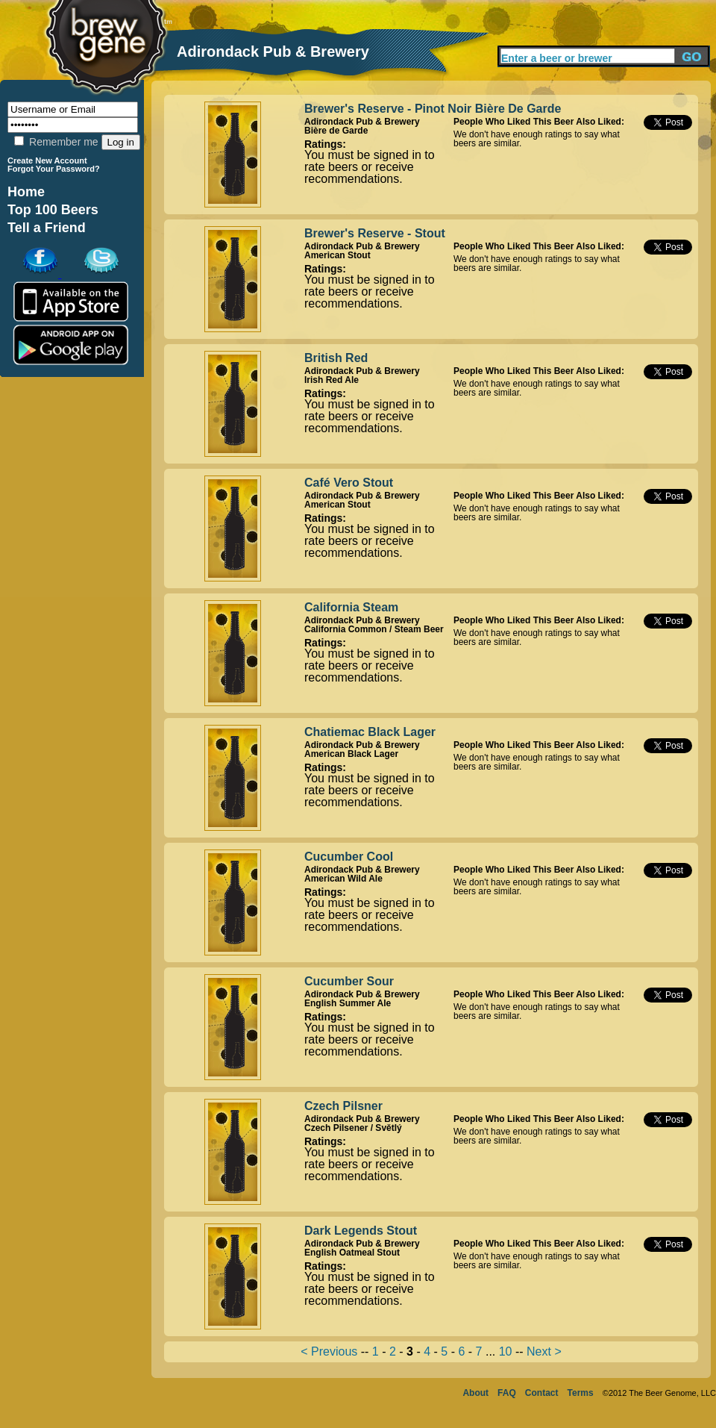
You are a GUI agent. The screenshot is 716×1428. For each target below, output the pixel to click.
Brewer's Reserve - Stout (374, 233)
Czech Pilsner (343, 1106)
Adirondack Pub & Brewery (362, 121)
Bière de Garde (336, 130)
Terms (581, 1393)
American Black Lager (351, 754)
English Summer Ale (347, 1003)
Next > (544, 1351)
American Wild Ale (343, 878)
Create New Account (47, 160)
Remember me (56, 142)
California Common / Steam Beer (374, 629)
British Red (336, 358)
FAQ (506, 1393)
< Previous (329, 1351)
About (475, 1393)
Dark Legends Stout (360, 1230)
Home (26, 191)
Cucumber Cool (348, 856)
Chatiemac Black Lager (370, 732)
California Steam (351, 607)
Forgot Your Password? (53, 168)
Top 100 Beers (52, 209)
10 (505, 1351)
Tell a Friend (46, 227)
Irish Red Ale (331, 380)
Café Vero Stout (348, 482)
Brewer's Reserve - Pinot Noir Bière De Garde (432, 108)
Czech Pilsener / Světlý (353, 1128)
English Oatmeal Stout (352, 1252)
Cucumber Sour (349, 981)
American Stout (337, 255)
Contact (542, 1393)
